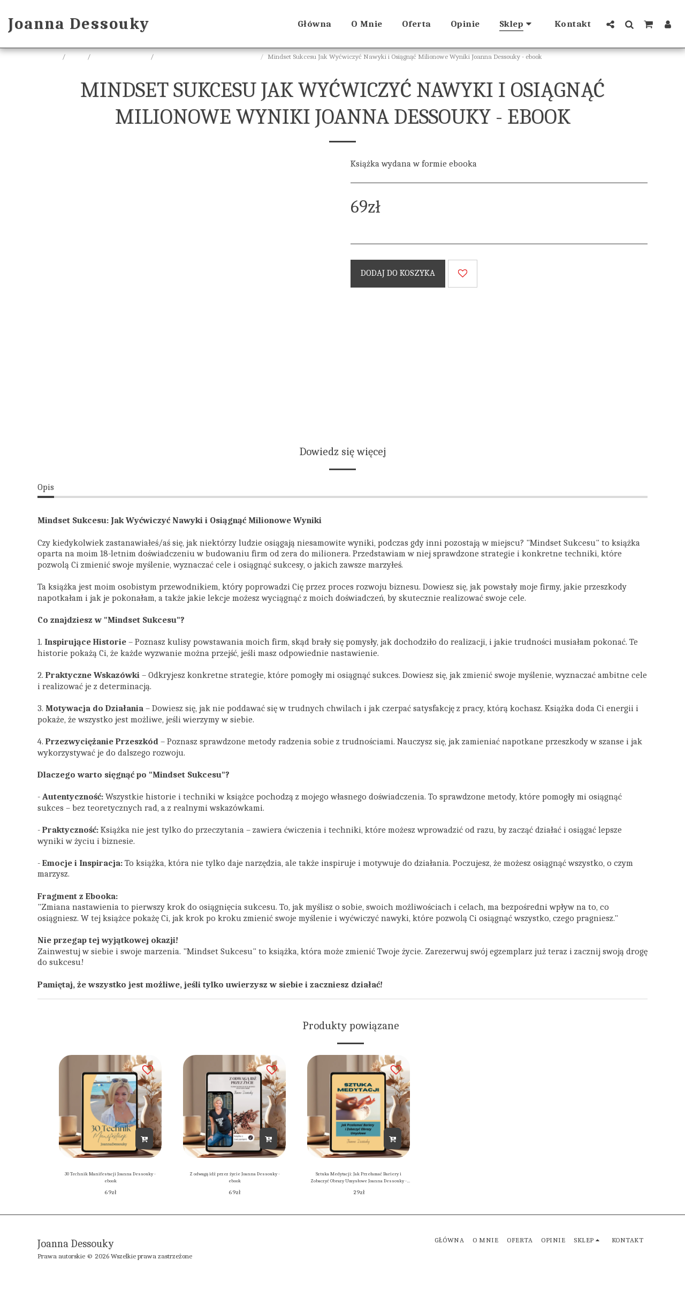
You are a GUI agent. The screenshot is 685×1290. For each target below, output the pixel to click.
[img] (110, 1106)
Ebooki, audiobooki (121, 56)
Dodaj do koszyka (398, 273)
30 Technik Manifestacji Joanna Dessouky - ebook (110, 1181)
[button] (610, 24)
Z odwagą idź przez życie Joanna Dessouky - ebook (234, 1181)
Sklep (77, 56)
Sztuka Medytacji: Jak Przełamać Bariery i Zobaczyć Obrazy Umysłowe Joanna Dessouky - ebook (358, 1182)
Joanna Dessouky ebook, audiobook (207, 56)
